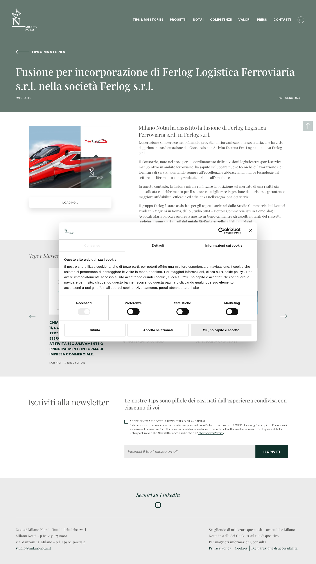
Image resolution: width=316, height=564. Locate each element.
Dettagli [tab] (158, 245)
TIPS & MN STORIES (147, 20)
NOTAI (197, 20)
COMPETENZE (220, 20)
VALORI (244, 20)
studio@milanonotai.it (34, 548)
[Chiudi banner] (250, 230)
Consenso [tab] (92, 245)
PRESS (261, 20)
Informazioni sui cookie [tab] (223, 245)
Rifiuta (95, 330)
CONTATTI (281, 20)
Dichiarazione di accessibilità (274, 548)
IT (300, 20)
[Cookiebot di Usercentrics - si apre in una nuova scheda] (221, 230)
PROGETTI (177, 20)
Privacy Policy (220, 548)
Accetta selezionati (158, 330)
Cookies (241, 548)
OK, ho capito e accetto (221, 330)
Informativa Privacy (211, 433)
